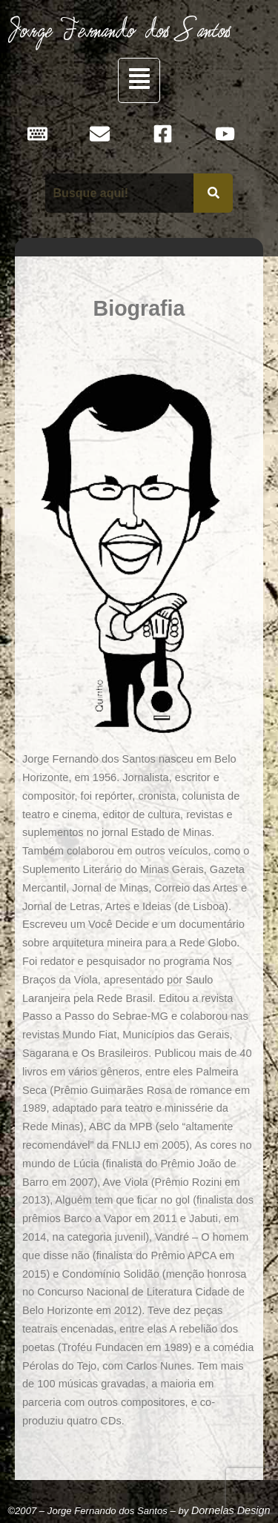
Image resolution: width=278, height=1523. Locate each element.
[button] (138, 80)
